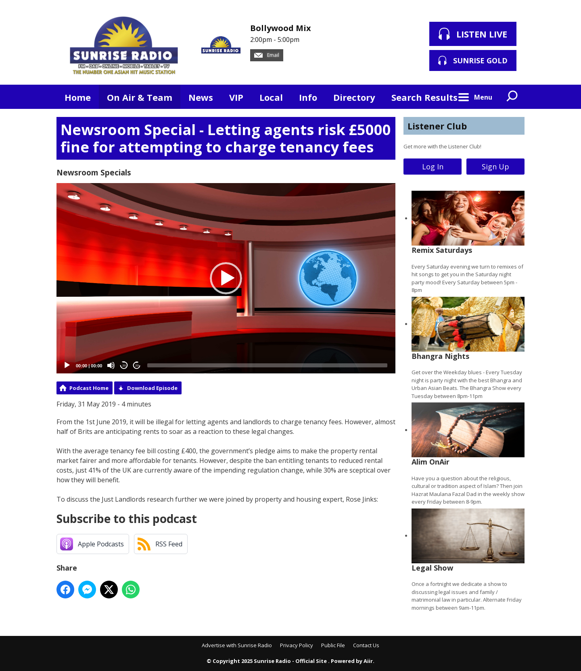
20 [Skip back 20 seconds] (124, 365)
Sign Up (495, 166)
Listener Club (437, 126)
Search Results (424, 97)
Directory (354, 97)
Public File (333, 645)
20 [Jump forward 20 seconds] (137, 365)
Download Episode (152, 388)
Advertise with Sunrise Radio (237, 645)
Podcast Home (89, 388)
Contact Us (366, 645)
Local (271, 97)
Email (266, 55)
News (200, 97)
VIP (236, 97)
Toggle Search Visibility (512, 97)
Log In (432, 166)
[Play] (67, 365)
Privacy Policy (296, 645)
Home (78, 97)
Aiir (368, 661)
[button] (226, 278)
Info (308, 97)
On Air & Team (139, 97)
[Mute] (111, 365)
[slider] (267, 365)
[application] (225, 278)
